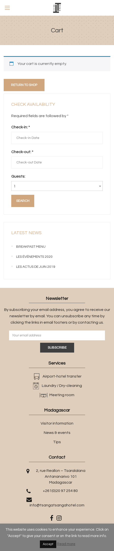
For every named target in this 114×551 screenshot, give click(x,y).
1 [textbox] (14, 186)
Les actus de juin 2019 (35, 267)
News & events (57, 433)
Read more (66, 544)
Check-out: (22, 152)
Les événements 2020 (34, 256)
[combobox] (57, 186)
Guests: (18, 176)
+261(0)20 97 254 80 (60, 491)
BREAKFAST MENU (31, 246)
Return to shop (24, 85)
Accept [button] (48, 544)
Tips (57, 442)
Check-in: (20, 127)
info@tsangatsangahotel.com (57, 505)
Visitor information (57, 423)
